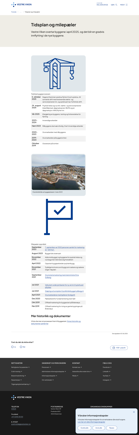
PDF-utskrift (121, 348)
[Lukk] (134, 412)
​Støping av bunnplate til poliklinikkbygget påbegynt (64, 291)
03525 (13, 409)
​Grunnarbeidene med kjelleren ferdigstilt (60, 295)
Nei (24, 347)
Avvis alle (98, 428)
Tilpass (111, 428)
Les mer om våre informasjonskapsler (91, 422)
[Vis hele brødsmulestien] (20, 12)
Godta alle (84, 428)
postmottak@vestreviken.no (20, 424)
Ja (15, 347)
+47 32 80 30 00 (17, 417)
